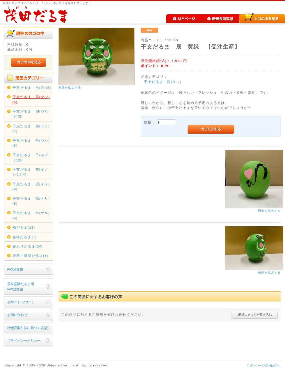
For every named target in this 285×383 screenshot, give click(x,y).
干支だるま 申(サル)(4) (31, 215)
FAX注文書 (15, 269)
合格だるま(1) (25, 237)
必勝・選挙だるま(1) (30, 255)
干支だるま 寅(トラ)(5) (31, 128)
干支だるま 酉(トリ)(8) (31, 201)
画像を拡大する (69, 87)
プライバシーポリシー (23, 341)
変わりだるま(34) (28, 246)
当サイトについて (20, 302)
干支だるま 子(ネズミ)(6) (30, 157)
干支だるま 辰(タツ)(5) (31, 99)
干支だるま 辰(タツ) (162, 82)
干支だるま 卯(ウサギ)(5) (30, 114)
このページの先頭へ (263, 365)
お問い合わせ (17, 315)
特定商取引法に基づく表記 (27, 328)
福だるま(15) (24, 227)
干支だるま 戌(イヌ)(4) (31, 186)
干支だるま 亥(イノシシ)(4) (30, 171)
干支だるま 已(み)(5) (32, 87)
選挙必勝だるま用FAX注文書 (20, 286)
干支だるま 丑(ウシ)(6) (31, 143)
